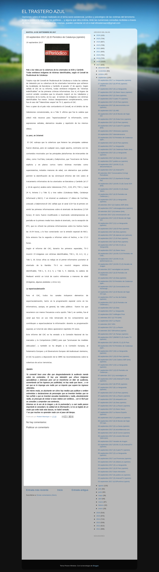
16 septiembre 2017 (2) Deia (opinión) (112, 278)
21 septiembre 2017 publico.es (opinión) (113, 161)
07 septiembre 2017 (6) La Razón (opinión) (114, 396)
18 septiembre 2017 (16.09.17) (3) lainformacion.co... (110, 260)
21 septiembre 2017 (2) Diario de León (112, 158)
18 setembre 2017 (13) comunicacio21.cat (113, 215)
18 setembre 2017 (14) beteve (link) (111, 211)
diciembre (102, 68)
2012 (98, 526)
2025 (98, 38)
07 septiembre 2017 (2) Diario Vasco (111, 409)
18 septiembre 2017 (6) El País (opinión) (113, 242)
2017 (98, 65)
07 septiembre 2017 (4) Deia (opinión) (112, 402)
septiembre (102, 77)
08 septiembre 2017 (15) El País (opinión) (113, 356)
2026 (98, 35)
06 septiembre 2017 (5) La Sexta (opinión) (113, 426)
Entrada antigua (80, 490)
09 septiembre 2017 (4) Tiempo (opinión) (113, 334)
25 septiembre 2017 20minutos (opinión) (113, 131)
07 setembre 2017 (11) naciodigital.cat (112, 375)
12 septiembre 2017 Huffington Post (111, 314)
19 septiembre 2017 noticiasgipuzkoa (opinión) (115, 208)
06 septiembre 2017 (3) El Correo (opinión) (114, 433)
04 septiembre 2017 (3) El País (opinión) (113, 468)
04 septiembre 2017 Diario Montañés (111, 472)
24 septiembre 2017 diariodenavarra (111, 134)
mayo (100, 495)
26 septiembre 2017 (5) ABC (108, 110)
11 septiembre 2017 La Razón (109, 321)
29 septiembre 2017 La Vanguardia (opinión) (114, 80)
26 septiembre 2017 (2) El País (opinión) (113, 122)
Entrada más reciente (37, 490)
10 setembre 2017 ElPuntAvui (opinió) (112, 331)
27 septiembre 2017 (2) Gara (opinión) (112, 95)
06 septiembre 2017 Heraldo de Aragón (112, 441)
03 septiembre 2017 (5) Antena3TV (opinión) (114, 478)
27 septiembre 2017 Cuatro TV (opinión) (113, 99)
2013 (98, 522)
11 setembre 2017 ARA (106, 324)
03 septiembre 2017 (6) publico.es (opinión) (114, 475)
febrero (101, 505)
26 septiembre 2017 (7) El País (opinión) (113, 102)
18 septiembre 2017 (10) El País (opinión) (113, 229)
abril (100, 499)
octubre (101, 74)
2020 (98, 55)
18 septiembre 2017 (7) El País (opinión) (113, 238)
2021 (98, 52)
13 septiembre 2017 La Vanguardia (111, 311)
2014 (98, 519)
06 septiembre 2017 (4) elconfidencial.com (114, 429)
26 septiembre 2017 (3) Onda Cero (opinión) (114, 119)
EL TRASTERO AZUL (43, 11)
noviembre (102, 71)
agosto (101, 486)
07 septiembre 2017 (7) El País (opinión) (113, 393)
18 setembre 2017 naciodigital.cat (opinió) (113, 269)
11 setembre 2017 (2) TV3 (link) (110, 318)
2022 (98, 48)
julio (100, 489)
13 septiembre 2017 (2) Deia (108, 308)
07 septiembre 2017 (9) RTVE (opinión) (112, 384)
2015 (98, 516)
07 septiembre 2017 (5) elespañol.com (112, 399)
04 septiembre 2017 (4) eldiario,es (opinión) (114, 462)
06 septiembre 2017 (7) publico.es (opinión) (114, 418)
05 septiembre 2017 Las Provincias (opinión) (114, 458)
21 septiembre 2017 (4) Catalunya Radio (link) (115, 149)
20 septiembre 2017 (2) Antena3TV (111, 170)
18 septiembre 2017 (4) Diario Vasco (111, 250)
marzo (100, 502)
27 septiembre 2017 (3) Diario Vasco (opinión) (115, 92)
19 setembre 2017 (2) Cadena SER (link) (113, 205)
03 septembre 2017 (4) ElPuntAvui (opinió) (114, 481)
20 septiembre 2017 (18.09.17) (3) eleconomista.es (110, 165)
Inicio (60, 490)
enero (100, 508)
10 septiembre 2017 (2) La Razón (110, 327)
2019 (98, 58)
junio (100, 492)
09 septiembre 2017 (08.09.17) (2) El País (113, 342)
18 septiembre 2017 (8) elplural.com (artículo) (115, 235)
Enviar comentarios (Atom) (47, 495)
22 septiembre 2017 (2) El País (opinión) (113, 143)
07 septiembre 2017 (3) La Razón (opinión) (114, 406)
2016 (98, 513)
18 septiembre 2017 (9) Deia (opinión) (112, 232)
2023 (98, 45)
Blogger (96, 566)
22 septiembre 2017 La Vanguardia (111, 146)
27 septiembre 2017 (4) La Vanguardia (112, 89)
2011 (98, 529)
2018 (98, 61)
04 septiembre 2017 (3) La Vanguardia (112, 465)
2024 (98, 42)
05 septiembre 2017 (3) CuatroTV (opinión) (114, 450)
